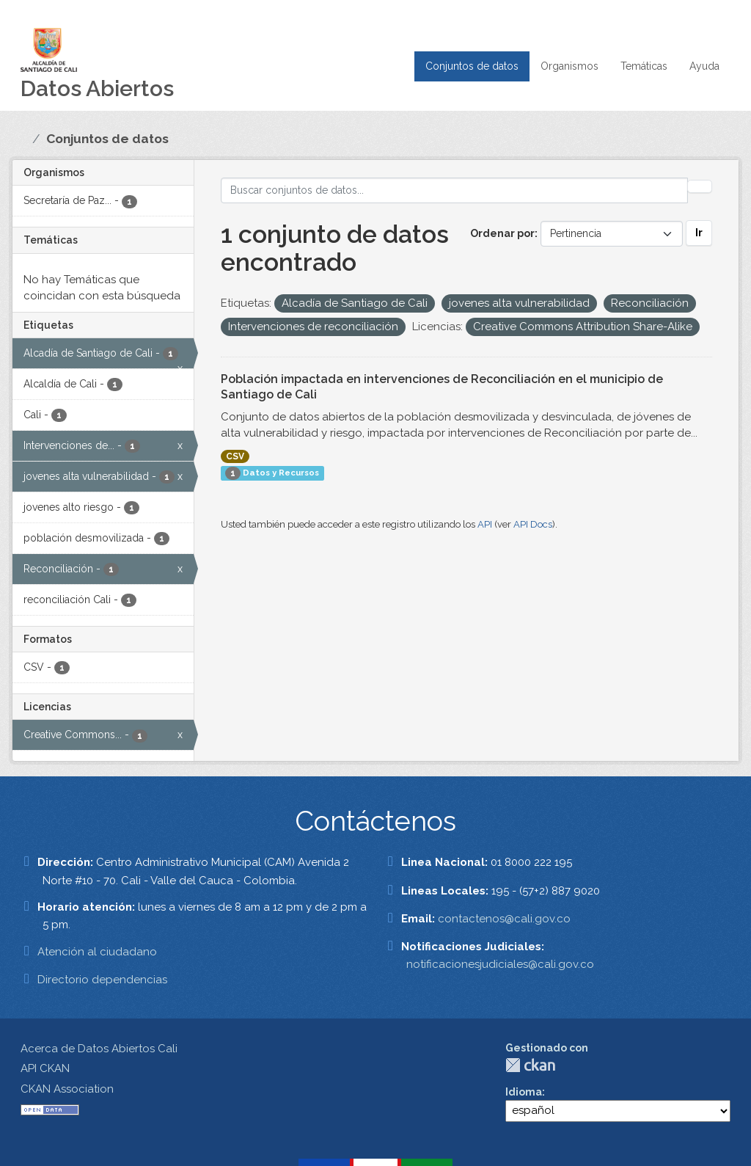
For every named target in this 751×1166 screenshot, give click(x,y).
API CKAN (45, 1068)
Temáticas (643, 66)
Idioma (523, 1092)
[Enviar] (699, 186)
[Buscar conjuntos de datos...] (455, 190)
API (484, 524)
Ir (699, 232)
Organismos (569, 66)
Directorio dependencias (102, 979)
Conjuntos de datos (472, 66)
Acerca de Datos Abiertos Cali (99, 1048)
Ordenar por (502, 233)
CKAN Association (67, 1089)
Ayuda (704, 66)
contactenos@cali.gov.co (504, 918)
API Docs (532, 524)
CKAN (530, 1065)
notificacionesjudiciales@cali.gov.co (500, 964)
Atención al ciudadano (97, 951)
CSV (235, 456)
